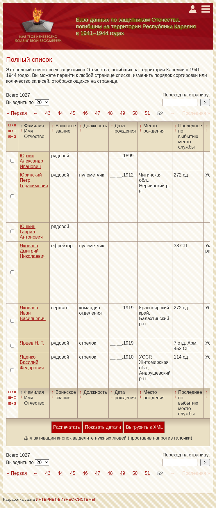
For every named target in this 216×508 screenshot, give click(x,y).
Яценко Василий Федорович (32, 362)
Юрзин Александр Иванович (31, 161)
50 (135, 113)
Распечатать (66, 427)
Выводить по (20, 102)
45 (72, 113)
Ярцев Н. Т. (32, 343)
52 (160, 114)
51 (147, 113)
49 (122, 113)
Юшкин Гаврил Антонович (31, 232)
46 (85, 113)
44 (60, 113)
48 (110, 113)
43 (48, 113)
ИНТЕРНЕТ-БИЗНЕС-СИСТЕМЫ (65, 499)
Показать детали (103, 427)
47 (97, 113)
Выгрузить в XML (144, 427)
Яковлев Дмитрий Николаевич (33, 251)
